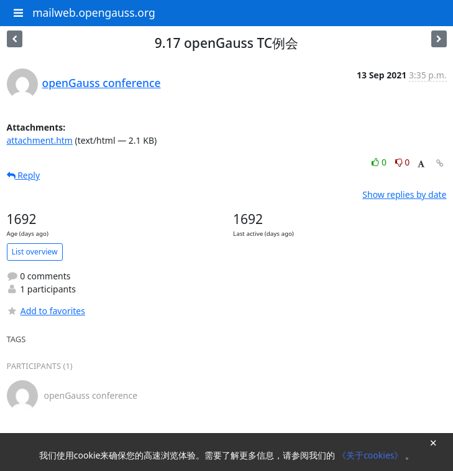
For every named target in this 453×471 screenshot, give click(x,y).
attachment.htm (40, 140)
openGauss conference (101, 82)
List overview (35, 251)
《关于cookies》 (371, 455)
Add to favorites (46, 311)
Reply (23, 175)
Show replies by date (404, 194)
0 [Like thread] (380, 162)
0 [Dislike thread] (402, 162)
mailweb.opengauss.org (93, 12)
